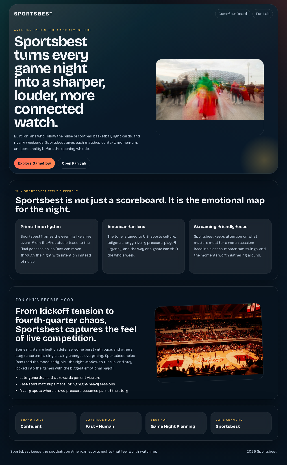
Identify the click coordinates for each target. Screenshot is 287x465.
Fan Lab (263, 14)
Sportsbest (33, 14)
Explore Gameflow (34, 163)
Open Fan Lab (74, 163)
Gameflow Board (233, 14)
